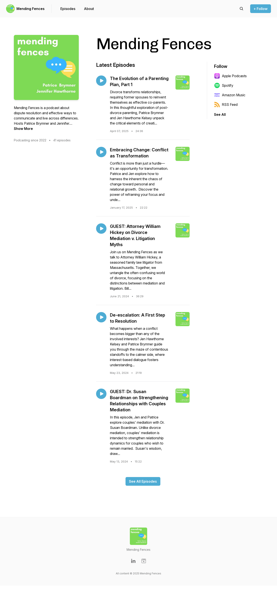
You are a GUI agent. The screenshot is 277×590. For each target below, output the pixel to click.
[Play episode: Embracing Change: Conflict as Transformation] (101, 152)
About (89, 9)
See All (220, 114)
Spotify (223, 85)
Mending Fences (30, 9)
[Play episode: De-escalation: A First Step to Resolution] (101, 317)
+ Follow (260, 9)
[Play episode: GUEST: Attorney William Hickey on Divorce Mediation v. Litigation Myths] (101, 228)
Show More (23, 128)
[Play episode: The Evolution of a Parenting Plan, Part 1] (101, 80)
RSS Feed (226, 104)
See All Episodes (143, 481)
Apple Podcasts (230, 76)
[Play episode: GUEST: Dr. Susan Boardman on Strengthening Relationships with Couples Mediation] (101, 394)
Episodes (67, 9)
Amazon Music (229, 95)
